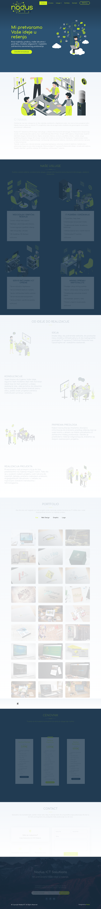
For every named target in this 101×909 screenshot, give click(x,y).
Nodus (88, 904)
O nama (50, 3)
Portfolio (67, 3)
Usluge (58, 3)
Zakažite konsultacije (21, 52)
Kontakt (74, 3)
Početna (43, 3)
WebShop (85, 3)
